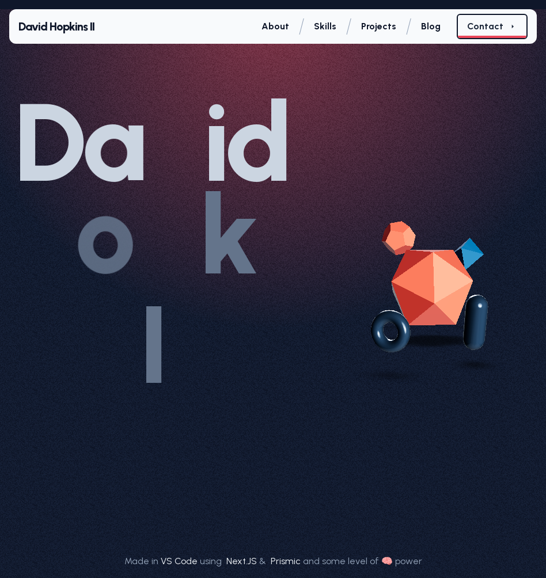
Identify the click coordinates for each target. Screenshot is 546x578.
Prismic (287, 561)
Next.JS (242, 561)
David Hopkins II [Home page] (56, 26)
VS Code (179, 561)
